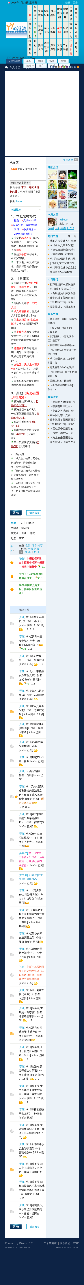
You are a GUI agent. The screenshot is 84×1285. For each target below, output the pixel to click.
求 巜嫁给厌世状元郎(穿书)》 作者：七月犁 (31, 952)
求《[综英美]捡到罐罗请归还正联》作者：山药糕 (31, 1129)
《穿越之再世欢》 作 (62, 410)
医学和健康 (65, 13)
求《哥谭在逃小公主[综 (63, 267)
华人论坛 (15, 67)
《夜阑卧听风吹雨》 (61, 406)
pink (61, 67)
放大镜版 (72, 67)
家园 (40, 61)
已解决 (30, 522)
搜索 (63, 61)
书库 (51, 61)
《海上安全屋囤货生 (61, 437)
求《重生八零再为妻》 (63, 245)
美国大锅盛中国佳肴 (60, 380)
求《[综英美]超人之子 (62, 288)
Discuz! (23, 1243)
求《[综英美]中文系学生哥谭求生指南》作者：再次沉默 (31, 1090)
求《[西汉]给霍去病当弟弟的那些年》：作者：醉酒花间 (31, 818)
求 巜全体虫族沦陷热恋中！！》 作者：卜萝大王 (31, 837)
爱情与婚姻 (59, 13)
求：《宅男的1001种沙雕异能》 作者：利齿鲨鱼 (31, 894)
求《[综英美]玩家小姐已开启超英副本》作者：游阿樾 (31, 1209)
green (64, 67)
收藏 (52, 65)
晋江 (24, 533)
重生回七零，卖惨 (60, 415)
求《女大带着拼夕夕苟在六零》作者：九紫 (31, 675)
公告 (20, 522)
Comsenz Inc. (24, 1247)
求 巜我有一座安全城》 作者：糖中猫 (31, 640)
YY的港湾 (14, 61)
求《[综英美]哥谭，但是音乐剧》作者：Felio (31, 1051)
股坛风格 (70, 67)
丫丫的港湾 (50, 1243)
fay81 (51, 228)
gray (56, 67)
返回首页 (34, 512)
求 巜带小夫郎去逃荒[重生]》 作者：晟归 (31, 937)
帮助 (64, 65)
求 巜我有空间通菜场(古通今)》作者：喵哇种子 (30, 1031)
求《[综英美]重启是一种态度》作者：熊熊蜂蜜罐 (31, 1012)
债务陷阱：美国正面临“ (63, 419)
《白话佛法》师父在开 (63, 293)
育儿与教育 (40, 30)
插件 (28, 65)
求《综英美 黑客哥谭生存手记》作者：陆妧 (30, 1070)
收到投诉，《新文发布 (63, 306)
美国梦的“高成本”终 (61, 272)
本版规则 (16, 209)
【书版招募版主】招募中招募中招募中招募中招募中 (31, 562)
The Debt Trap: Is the (62, 424)
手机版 (78, 67)
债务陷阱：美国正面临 (63, 297)
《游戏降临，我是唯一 (63, 254)
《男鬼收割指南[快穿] (62, 249)
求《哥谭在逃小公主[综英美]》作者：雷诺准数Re (31, 1148)
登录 (75, 2)
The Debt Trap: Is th (61, 302)
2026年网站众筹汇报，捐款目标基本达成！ (30, 589)
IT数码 (76, 13)
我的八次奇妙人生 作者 (63, 240)
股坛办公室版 (75, 67)
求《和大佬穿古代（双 (63, 258)
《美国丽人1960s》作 (62, 401)
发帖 (16, 512)
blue (53, 67)
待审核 (25, 528)
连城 (32, 533)
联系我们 (65, 1243)
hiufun (19, 201)
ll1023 (70, 228)
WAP (76, 1243)
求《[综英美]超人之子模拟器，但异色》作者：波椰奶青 (31, 1167)
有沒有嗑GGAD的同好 (62, 367)
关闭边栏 (68, 160)
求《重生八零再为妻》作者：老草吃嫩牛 (31, 710)
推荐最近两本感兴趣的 (63, 284)
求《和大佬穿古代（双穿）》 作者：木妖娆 (31, 994)
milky (58, 228)
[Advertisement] (40, 114)
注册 (67, 2)
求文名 (14, 533)
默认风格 (50, 67)
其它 (21, 538)
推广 (41, 65)
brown (59, 67)
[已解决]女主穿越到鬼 (62, 263)
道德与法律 (46, 47)
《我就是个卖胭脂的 (61, 428)
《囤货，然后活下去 (61, 432)
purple (67, 67)
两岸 (63, 228)
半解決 (14, 528)
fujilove (63, 219)
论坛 (28, 61)
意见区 (76, 47)
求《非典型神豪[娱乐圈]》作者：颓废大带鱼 (31, 728)
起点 (13, 538)
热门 (36, 552)
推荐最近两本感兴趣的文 (63, 345)
